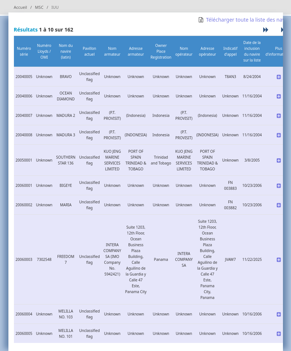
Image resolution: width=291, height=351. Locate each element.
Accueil (20, 7)
